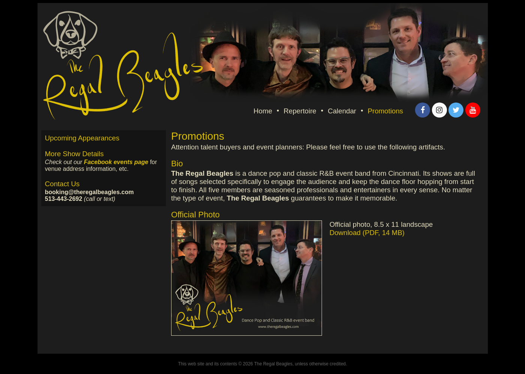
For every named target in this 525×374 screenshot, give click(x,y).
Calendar (342, 111)
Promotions (385, 111)
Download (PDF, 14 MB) (367, 233)
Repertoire (300, 111)
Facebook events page (116, 162)
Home (263, 111)
